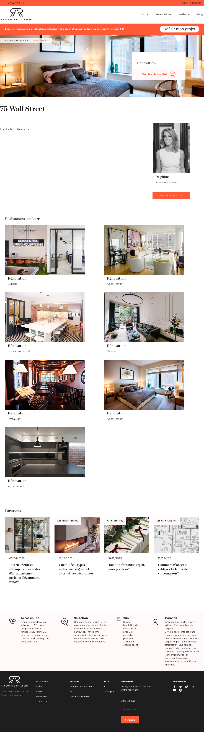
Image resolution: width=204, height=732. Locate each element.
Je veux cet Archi (169, 195)
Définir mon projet (179, 29)
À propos (109, 692)
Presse (38, 691)
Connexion (195, 3)
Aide (184, 3)
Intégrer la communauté (82, 687)
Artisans (184, 14)
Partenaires (41, 696)
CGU (106, 687)
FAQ (72, 692)
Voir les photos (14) (155, 74)
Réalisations (163, 14)
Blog (200, 14)
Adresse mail (128, 701)
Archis (144, 14)
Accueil (9, 41)
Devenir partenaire (79, 697)
